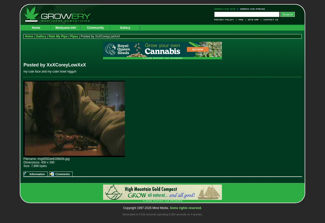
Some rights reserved (185, 208)
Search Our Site (226, 9)
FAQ (241, 19)
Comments (62, 174)
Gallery (125, 28)
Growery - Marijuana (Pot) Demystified (60, 14)
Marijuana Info (65, 28)
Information (37, 174)
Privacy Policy (225, 19)
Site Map (253, 19)
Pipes (74, 36)
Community (95, 28)
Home (36, 28)
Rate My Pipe (58, 36)
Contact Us (269, 19)
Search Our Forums (251, 9)
